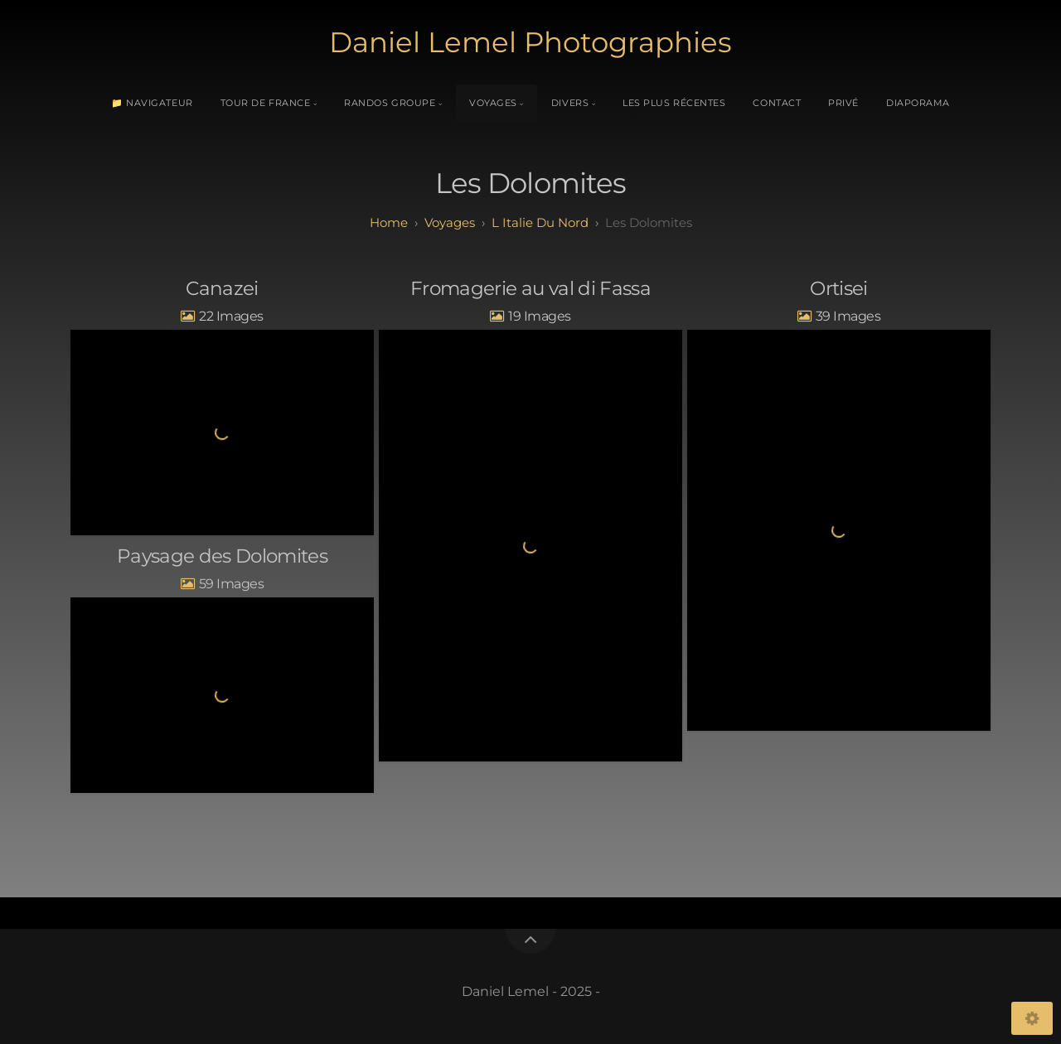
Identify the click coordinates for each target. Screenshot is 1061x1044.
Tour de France (265, 103)
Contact (777, 103)
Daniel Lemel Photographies (530, 42)
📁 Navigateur (152, 103)
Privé (843, 103)
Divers (570, 103)
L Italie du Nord (540, 222)
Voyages (493, 103)
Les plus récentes (674, 103)
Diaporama (918, 103)
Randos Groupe (389, 103)
